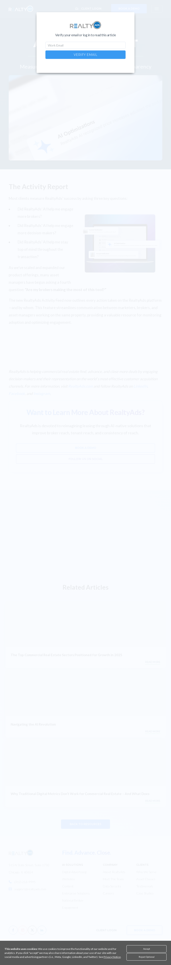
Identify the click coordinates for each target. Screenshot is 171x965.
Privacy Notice (112, 957)
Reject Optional (147, 956)
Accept (146, 948)
